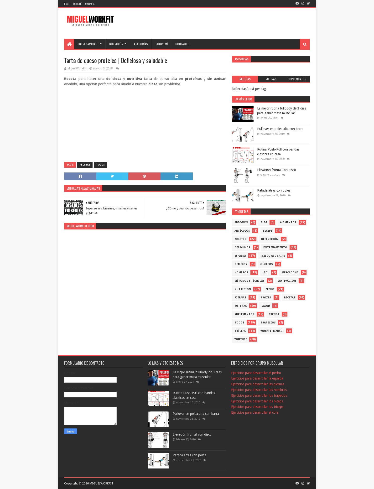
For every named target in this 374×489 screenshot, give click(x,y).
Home (66, 3)
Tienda (274, 314)
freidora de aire (272, 255)
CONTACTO (182, 43)
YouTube (240, 339)
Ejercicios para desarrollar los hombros (259, 390)
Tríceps (240, 331)
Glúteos (266, 264)
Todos (100, 164)
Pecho (269, 289)
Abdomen (241, 222)
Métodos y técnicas (249, 280)
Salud (265, 305)
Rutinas (240, 305)
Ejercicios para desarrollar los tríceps (257, 407)
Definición (269, 239)
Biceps (267, 230)
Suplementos (244, 314)
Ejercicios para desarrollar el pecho (256, 373)
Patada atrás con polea (274, 190)
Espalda (240, 255)
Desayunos (242, 247)
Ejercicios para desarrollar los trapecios (259, 395)
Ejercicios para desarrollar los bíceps (257, 401)
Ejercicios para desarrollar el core (254, 412)
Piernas (240, 297)
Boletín (240, 239)
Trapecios (268, 322)
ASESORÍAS (141, 43)
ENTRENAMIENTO (88, 43)
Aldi (264, 222)
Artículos (242, 230)
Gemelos (240, 264)
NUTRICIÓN (116, 43)
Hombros (241, 272)
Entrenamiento (275, 247)
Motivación (286, 280)
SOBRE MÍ (162, 43)
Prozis (266, 297)
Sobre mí (77, 3)
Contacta (89, 3)
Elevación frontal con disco (276, 170)
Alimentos (288, 222)
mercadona (290, 272)
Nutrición (242, 289)
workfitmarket (272, 331)
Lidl (266, 272)
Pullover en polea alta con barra (280, 129)
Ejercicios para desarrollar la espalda (257, 378)
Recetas (85, 164)
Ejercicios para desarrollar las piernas (257, 384)
